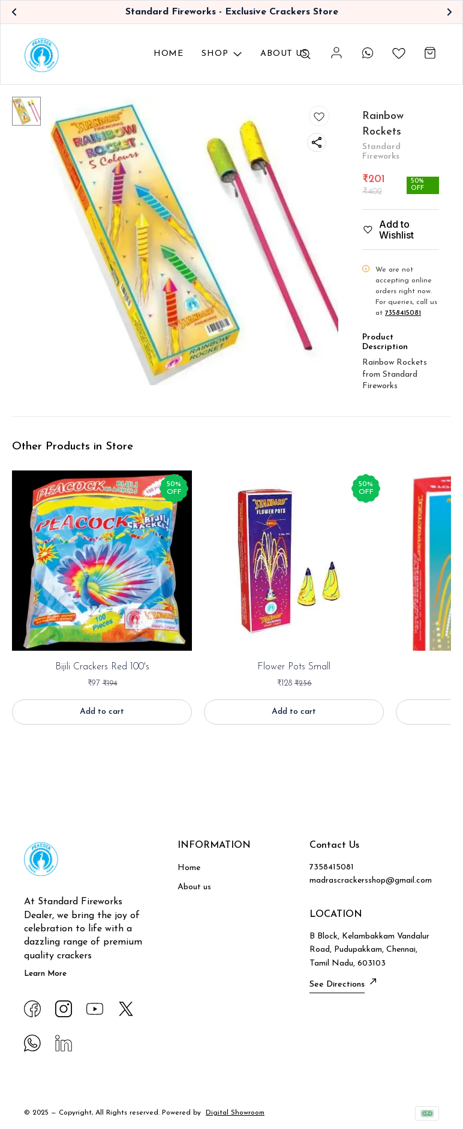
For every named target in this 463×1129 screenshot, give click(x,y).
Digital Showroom (235, 1112)
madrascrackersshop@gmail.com (370, 880)
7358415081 (403, 313)
